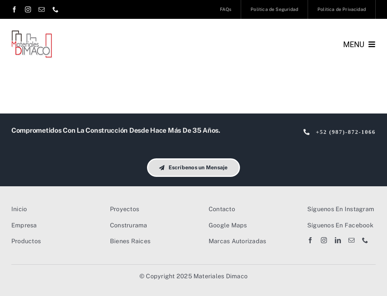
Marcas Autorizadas (237, 241)
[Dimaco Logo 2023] (32, 33)
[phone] (56, 9)
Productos (26, 241)
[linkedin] (338, 240)
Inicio (19, 209)
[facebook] (14, 9)
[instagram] (28, 9)
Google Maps (228, 225)
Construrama (128, 225)
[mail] (42, 9)
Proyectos (124, 209)
